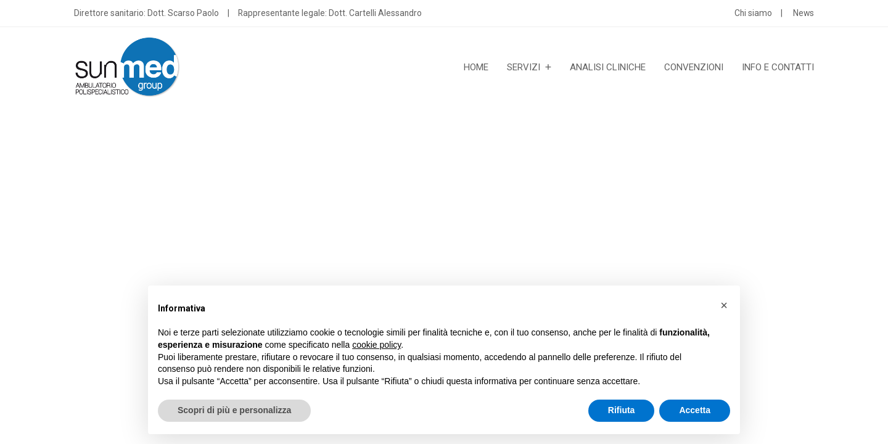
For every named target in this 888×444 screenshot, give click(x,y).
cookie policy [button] (376, 345)
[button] (724, 305)
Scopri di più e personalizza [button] (234, 410)
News (803, 13)
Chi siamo (753, 13)
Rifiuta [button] (621, 410)
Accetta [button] (694, 410)
